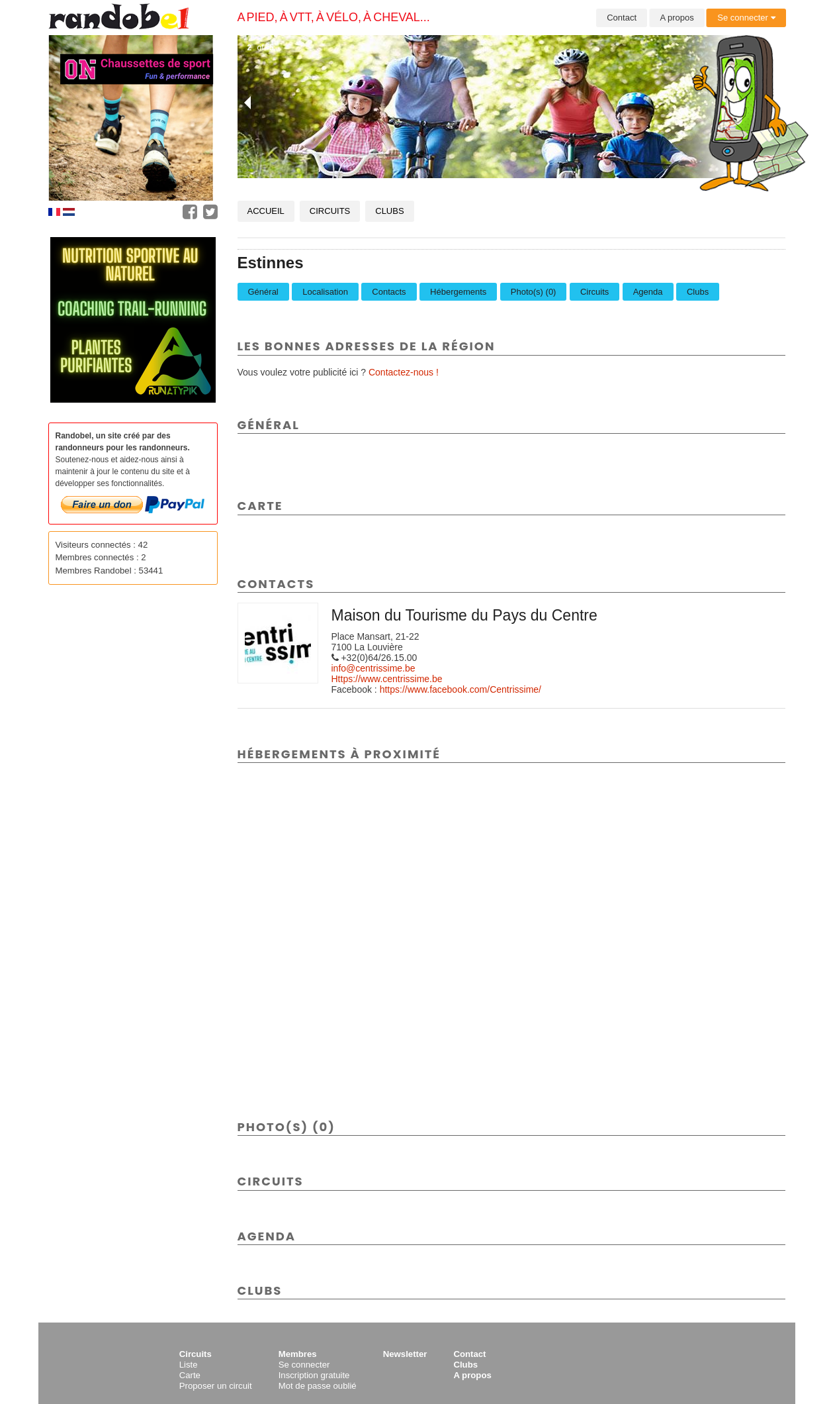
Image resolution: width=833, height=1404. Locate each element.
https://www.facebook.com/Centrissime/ (460, 689)
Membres (298, 1354)
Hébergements (458, 292)
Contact (621, 18)
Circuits (330, 211)
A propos (677, 18)
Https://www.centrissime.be (387, 679)
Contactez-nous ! (404, 372)
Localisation (325, 292)
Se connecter (746, 18)
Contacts (389, 292)
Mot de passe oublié (318, 1386)
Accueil (266, 211)
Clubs (389, 211)
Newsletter (405, 1354)
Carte (189, 1375)
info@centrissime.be (373, 668)
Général (263, 292)
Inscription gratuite (314, 1375)
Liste (188, 1365)
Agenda (648, 292)
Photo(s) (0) (533, 292)
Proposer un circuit (215, 1386)
